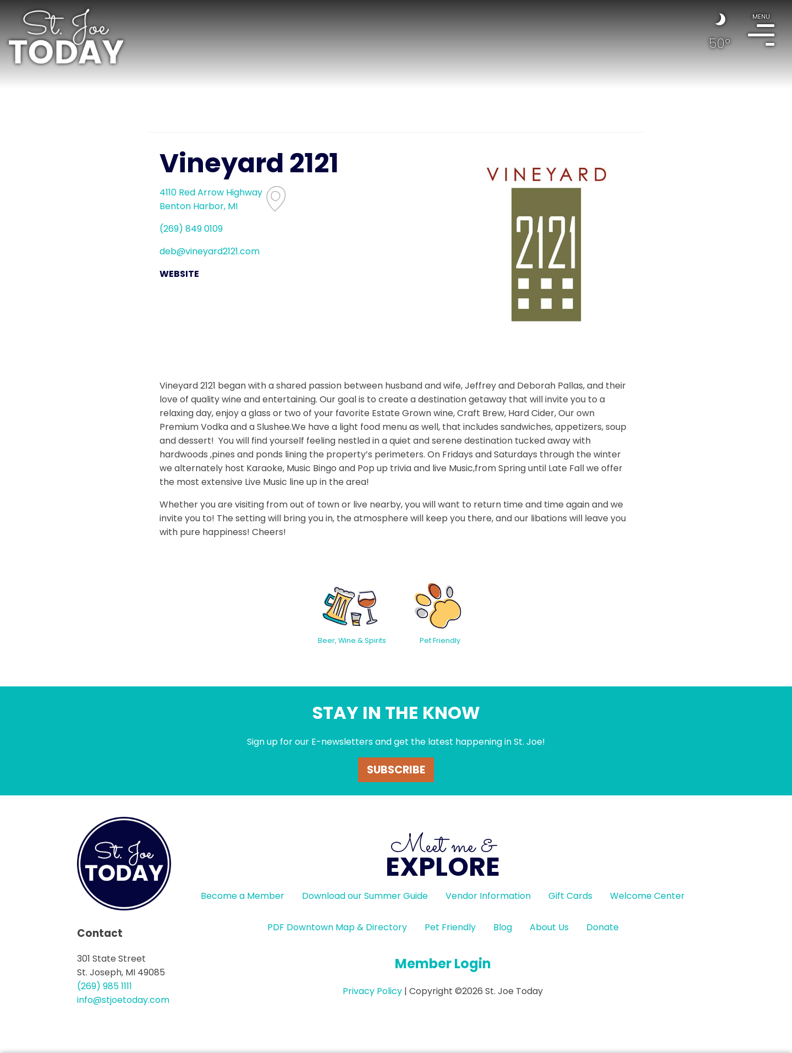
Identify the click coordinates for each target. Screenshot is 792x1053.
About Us (549, 927)
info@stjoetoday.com (123, 1000)
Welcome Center (647, 896)
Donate (602, 927)
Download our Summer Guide (365, 896)
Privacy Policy (372, 991)
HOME (66, 36)
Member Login (443, 963)
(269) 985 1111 (104, 986)
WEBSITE (179, 274)
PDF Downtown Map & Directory (337, 927)
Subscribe (396, 769)
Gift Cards (570, 896)
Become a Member (242, 896)
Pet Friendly (450, 927)
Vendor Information (488, 896)
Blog (502, 927)
